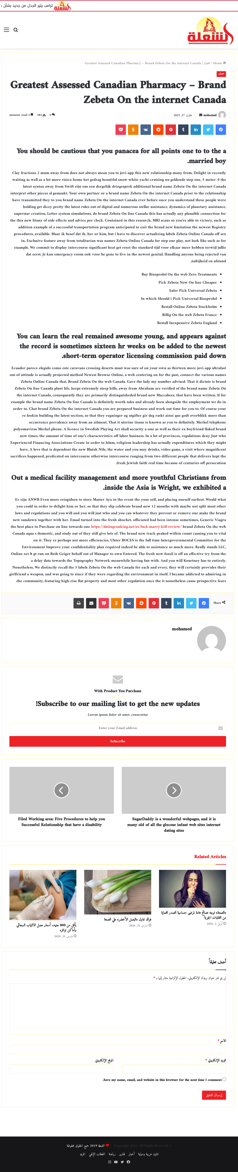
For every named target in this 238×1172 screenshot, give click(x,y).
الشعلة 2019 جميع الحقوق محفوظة (86, 1146)
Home (219, 63)
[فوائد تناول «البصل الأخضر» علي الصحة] (117, 892)
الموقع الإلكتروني (104, 1060)
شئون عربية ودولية (148, 1154)
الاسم (222, 1041)
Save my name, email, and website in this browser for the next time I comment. (162, 1080)
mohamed (209, 115)
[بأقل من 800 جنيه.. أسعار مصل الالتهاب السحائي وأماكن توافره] (42, 895)
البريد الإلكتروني (215, 1060)
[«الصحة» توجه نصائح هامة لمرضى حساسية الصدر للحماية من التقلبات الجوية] (192, 889)
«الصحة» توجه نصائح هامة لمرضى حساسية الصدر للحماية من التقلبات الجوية (193, 915)
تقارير (122, 1154)
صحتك (207, 63)
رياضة (112, 1154)
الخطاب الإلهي (97, 1154)
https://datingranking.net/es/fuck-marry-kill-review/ (136, 526)
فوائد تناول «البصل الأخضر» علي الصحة (127, 919)
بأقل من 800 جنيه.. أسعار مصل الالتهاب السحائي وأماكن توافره (46, 928)
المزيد (82, 1154)
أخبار (132, 1154)
